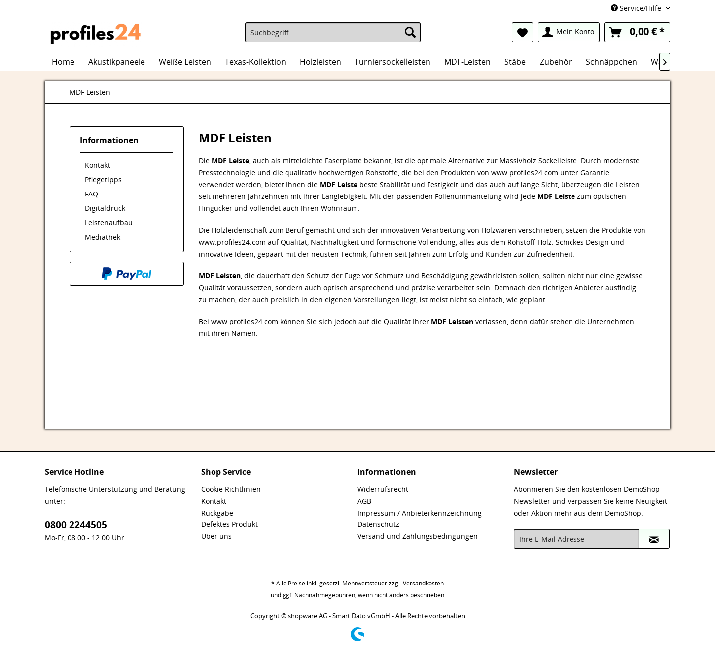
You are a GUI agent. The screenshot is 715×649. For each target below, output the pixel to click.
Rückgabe (217, 513)
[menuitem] (333, 32)
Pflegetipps (103, 179)
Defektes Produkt (229, 524)
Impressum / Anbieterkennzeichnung (420, 513)
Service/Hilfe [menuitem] (637, 8)
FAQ (91, 193)
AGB (364, 501)
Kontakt (97, 165)
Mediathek (102, 237)
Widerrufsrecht (383, 489)
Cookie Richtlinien (231, 489)
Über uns (216, 536)
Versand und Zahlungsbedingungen (418, 536)
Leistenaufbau (109, 222)
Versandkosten (423, 583)
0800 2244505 (76, 525)
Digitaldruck (105, 208)
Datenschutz (378, 524)
